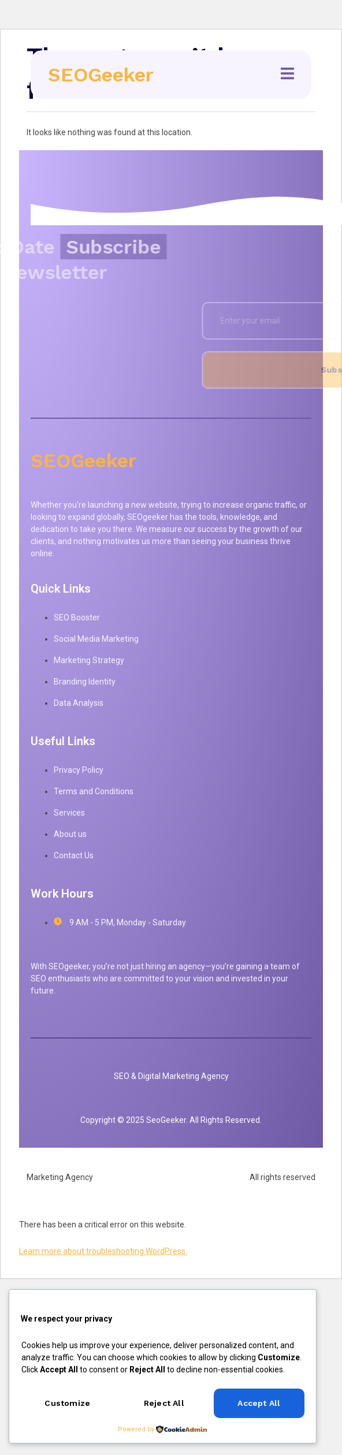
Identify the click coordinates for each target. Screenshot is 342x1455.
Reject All (164, 1403)
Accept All (258, 1403)
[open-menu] (287, 75)
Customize (67, 1403)
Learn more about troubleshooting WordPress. (103, 1251)
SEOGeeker (101, 74)
